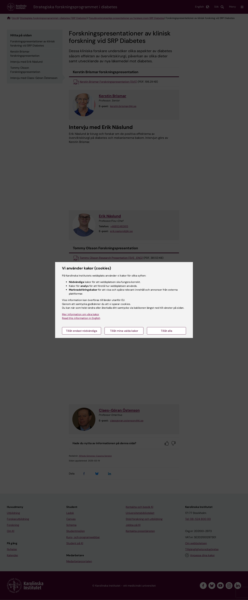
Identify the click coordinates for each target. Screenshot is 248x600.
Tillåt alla (166, 331)
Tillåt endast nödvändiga (81, 331)
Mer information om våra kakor (80, 314)
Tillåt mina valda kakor (124, 331)
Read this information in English (81, 318)
